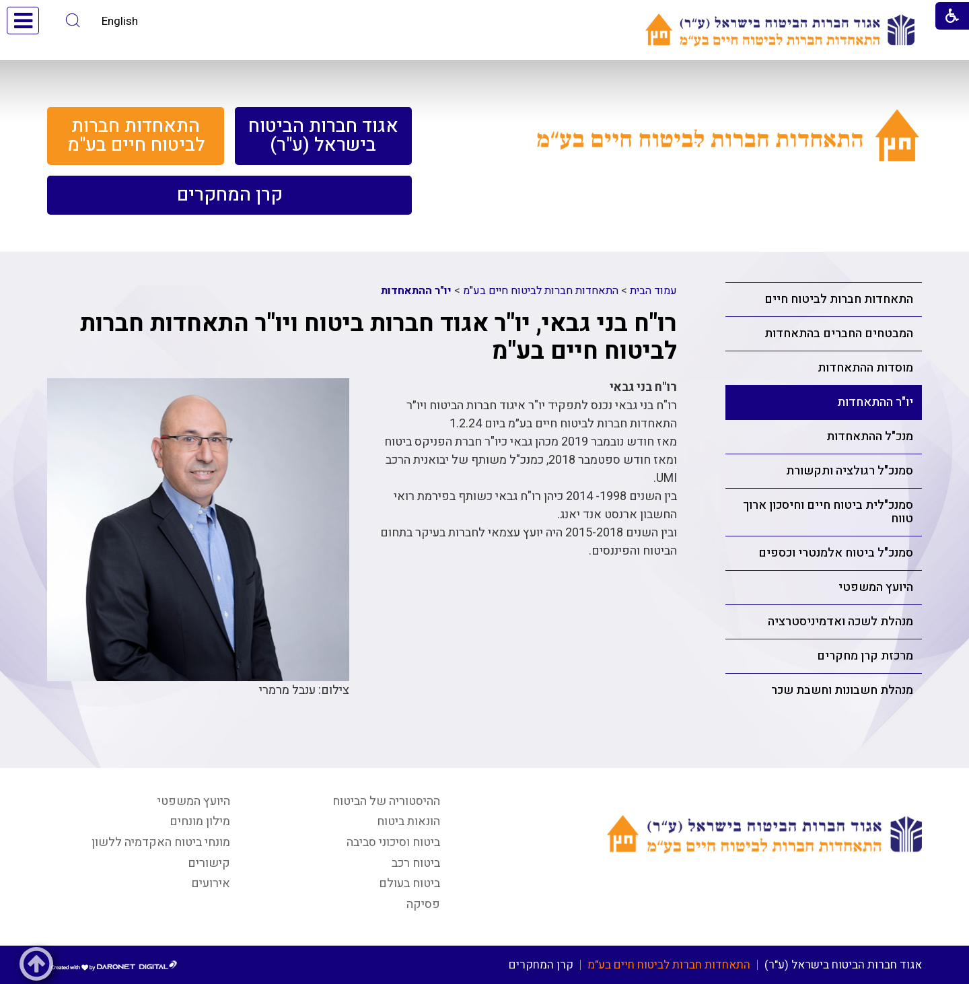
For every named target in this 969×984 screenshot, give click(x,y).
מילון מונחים (200, 821)
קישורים (209, 863)
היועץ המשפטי (875, 587)
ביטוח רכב (416, 863)
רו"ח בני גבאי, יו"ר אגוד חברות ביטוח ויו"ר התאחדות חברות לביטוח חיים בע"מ (378, 337)
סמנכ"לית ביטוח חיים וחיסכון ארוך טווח (828, 512)
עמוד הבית (653, 291)
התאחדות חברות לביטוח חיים (838, 299)
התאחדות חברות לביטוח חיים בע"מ (540, 291)
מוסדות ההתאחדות (865, 368)
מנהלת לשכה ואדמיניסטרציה (840, 621)
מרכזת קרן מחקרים (865, 656)
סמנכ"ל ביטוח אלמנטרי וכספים (835, 553)
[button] (73, 20)
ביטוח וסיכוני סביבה (393, 842)
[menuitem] (323, 136)
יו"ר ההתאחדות (875, 402)
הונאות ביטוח (408, 821)
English (120, 21)
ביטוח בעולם (409, 883)
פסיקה (423, 904)
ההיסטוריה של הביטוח (386, 801)
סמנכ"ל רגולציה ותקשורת (849, 471)
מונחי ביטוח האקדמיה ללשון (161, 842)
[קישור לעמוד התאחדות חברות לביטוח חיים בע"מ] (728, 150)
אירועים (210, 883)
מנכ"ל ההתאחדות (869, 436)
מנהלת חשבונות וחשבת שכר (842, 690)
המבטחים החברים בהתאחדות (838, 333)
